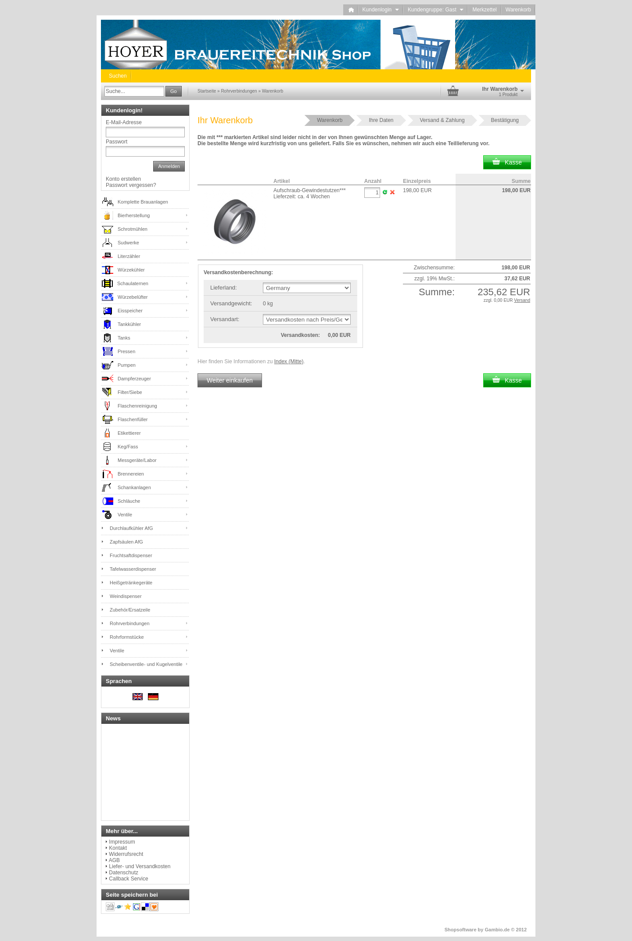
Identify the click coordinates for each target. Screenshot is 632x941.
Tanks (124, 337)
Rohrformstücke (127, 637)
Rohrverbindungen (130, 623)
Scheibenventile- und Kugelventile (146, 664)
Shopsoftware (461, 929)
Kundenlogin (381, 10)
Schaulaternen (132, 283)
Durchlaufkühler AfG (131, 528)
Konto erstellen (123, 179)
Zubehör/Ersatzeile (130, 609)
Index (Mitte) (289, 361)
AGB (114, 860)
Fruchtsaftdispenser (131, 555)
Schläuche (129, 501)
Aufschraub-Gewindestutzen (309, 190)
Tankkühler (129, 324)
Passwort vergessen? (131, 185)
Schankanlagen (134, 487)
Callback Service (128, 879)
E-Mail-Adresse (124, 122)
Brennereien (131, 473)
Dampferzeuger (134, 378)
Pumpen (127, 365)
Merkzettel (484, 10)
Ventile (125, 514)
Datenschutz (123, 872)
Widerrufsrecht (126, 854)
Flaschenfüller (132, 419)
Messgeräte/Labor (137, 460)
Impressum (122, 842)
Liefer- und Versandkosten (139, 866)
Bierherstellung (134, 215)
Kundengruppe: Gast (435, 10)
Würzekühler (131, 269)
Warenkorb (518, 10)
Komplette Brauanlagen (143, 201)
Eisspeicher (130, 310)
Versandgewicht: (231, 303)
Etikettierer (129, 433)
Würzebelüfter (132, 297)
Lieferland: (223, 287)
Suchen (118, 76)
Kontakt (118, 848)
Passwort (116, 142)
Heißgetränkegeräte (131, 582)
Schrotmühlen (132, 229)
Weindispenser (126, 596)
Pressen (126, 351)
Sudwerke (128, 242)
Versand (522, 300)
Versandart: (225, 319)
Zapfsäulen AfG (126, 541)
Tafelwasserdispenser (133, 569)
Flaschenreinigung (137, 405)
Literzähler (129, 256)
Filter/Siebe (130, 392)
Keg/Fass (128, 446)
